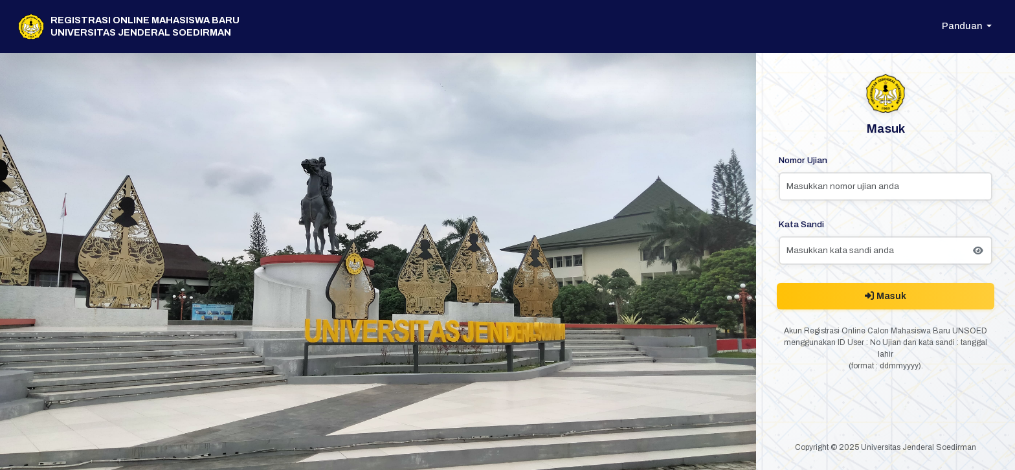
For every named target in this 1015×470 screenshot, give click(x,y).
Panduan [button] (963, 26)
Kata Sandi (801, 224)
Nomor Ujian (803, 160)
